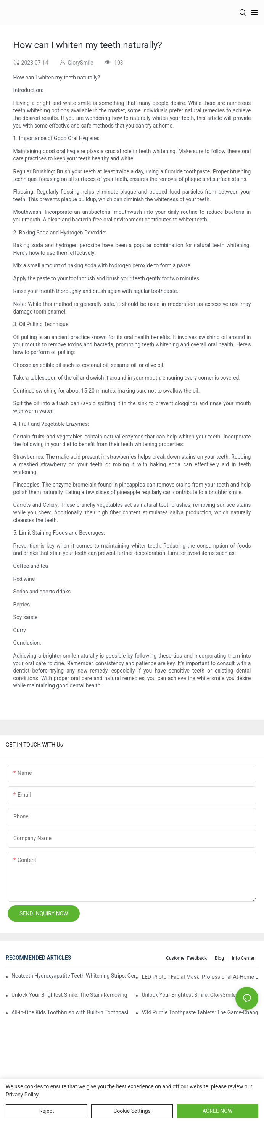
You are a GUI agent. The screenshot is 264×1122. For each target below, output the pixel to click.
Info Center (243, 958)
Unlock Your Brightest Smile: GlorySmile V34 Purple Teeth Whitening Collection (200, 995)
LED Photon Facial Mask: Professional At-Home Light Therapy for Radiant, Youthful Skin (200, 977)
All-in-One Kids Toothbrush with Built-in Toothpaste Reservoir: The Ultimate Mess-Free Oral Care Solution (69, 1012)
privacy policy (22, 1094)
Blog (219, 958)
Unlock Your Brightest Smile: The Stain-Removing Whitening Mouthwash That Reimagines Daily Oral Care (69, 995)
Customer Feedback (186, 958)
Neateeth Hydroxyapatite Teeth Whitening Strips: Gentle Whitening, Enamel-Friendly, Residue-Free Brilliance (73, 976)
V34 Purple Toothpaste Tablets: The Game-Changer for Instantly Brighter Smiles (200, 1012)
